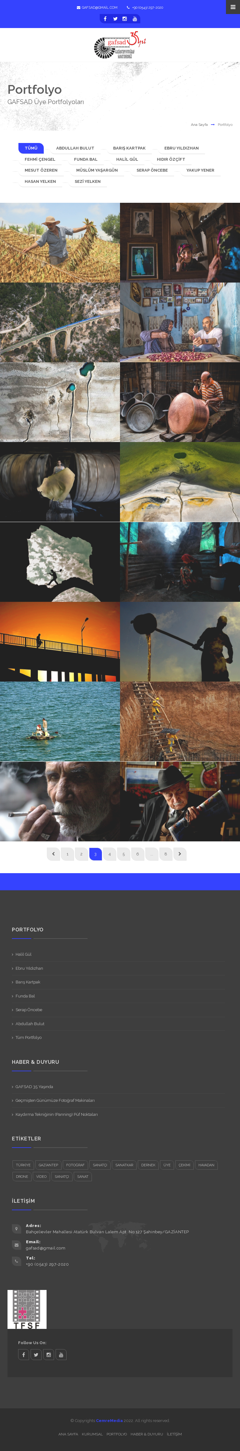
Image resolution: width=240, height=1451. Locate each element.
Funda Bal (86, 159)
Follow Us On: (32, 1342)
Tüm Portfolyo (29, 1037)
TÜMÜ (31, 148)
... (151, 854)
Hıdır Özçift (171, 159)
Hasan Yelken (40, 181)
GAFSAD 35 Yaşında (34, 1086)
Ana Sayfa (199, 124)
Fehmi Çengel (40, 159)
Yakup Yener (200, 170)
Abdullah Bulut (75, 148)
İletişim (174, 1434)
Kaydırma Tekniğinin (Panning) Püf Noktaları (57, 1114)
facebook (23, 1354)
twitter (36, 1354)
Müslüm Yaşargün (97, 170)
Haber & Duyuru (147, 1434)
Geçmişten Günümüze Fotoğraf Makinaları (55, 1100)
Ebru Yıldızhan (181, 148)
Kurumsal (92, 1434)
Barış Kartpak (129, 148)
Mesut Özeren (41, 170)
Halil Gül (127, 159)
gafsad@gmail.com (97, 8)
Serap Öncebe (152, 170)
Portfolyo (117, 1434)
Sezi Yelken (88, 181)
